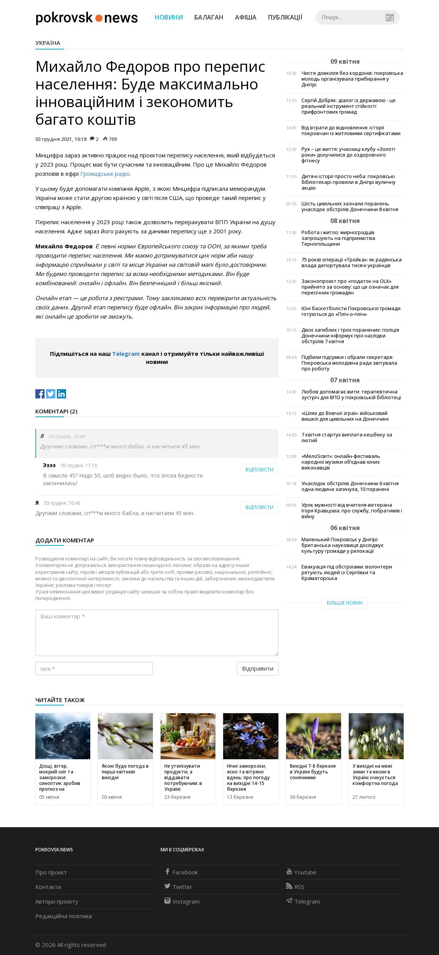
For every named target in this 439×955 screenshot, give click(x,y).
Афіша (246, 17)
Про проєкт (51, 872)
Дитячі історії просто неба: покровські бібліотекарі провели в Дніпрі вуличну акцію (349, 182)
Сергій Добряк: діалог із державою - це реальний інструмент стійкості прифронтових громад (349, 106)
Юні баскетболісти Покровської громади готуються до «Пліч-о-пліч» (351, 311)
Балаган (209, 17)
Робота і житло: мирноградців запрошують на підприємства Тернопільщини (338, 238)
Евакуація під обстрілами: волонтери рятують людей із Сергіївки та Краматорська (347, 572)
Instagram (182, 901)
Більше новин (345, 603)
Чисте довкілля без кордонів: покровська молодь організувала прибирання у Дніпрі (352, 79)
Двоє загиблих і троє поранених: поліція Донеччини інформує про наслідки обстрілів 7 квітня (350, 335)
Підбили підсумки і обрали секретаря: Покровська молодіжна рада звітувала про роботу (349, 363)
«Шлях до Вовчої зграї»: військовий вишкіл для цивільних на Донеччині (345, 416)
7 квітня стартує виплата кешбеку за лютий (347, 437)
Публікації (285, 17)
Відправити (257, 668)
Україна (47, 42)
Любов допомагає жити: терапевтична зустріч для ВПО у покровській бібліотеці (351, 394)
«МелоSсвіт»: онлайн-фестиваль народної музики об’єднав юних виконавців (341, 462)
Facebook (181, 872)
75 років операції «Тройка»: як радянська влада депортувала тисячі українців (352, 262)
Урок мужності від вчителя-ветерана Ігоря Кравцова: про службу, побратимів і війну (352, 510)
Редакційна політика (63, 916)
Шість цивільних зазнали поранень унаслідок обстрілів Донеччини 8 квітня (350, 206)
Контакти (48, 887)
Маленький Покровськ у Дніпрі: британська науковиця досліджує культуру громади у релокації (342, 545)
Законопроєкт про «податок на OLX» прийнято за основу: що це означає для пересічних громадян (350, 287)
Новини (169, 17)
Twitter (178, 887)
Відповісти (259, 469)
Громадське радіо (105, 173)
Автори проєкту (56, 901)
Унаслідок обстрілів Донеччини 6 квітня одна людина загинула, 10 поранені (350, 486)
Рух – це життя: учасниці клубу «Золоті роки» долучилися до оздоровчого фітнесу (348, 155)
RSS (295, 887)
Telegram (126, 353)
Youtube (301, 872)
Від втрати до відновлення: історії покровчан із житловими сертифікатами (351, 130)
